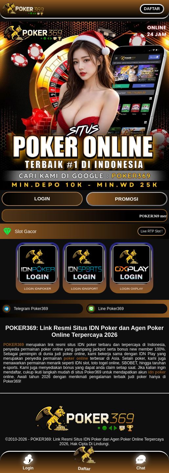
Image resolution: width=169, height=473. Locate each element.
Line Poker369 (105, 309)
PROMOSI (126, 199)
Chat (141, 462)
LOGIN (42, 198)
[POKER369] (84, 431)
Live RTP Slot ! (151, 231)
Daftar (84, 462)
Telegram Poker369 (25, 309)
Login (28, 462)
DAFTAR (152, 9)
